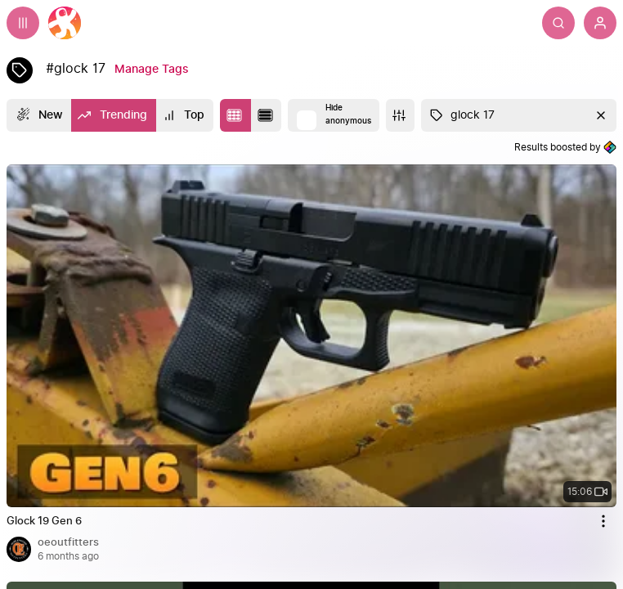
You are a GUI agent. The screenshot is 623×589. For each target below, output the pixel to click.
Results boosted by (565, 147)
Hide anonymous (348, 114)
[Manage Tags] (151, 70)
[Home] (64, 23)
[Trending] (113, 115)
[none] (311, 336)
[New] (39, 115)
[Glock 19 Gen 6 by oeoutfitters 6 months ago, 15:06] (311, 518)
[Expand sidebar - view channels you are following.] (23, 23)
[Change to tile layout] (235, 115)
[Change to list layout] (266, 115)
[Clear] (599, 115)
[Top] (184, 115)
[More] (400, 115)
